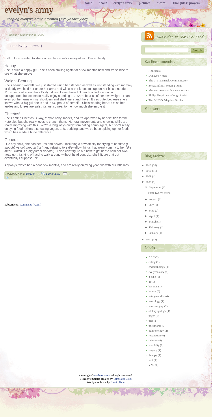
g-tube (152, 276)
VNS (151, 364)
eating (152, 262)
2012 (149, 165)
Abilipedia (155, 70)
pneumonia (155, 325)
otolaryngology (157, 311)
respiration (155, 335)
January (154, 232)
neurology (154, 301)
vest (151, 360)
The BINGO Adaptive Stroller (166, 100)
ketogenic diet (157, 296)
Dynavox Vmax (158, 75)
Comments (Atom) (30, 204)
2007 (149, 239)
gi (150, 281)
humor (152, 291)
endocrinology (157, 266)
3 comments (53, 173)
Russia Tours (118, 382)
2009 (149, 176)
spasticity (154, 345)
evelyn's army (28, 10)
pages (152, 315)
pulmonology (156, 330)
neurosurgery (156, 306)
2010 (149, 170)
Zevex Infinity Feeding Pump (165, 85)
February (154, 227)
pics (151, 320)
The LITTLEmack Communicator (168, 80)
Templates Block (122, 378)
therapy (153, 355)
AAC (151, 257)
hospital (153, 286)
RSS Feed (174, 36)
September (155, 187)
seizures (153, 340)
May (152, 210)
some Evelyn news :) (25, 45)
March (153, 221)
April (152, 216)
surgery (153, 350)
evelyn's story (156, 272)
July (151, 204)
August (153, 199)
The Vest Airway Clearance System (169, 90)
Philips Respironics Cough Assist (168, 95)
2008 (149, 182)
